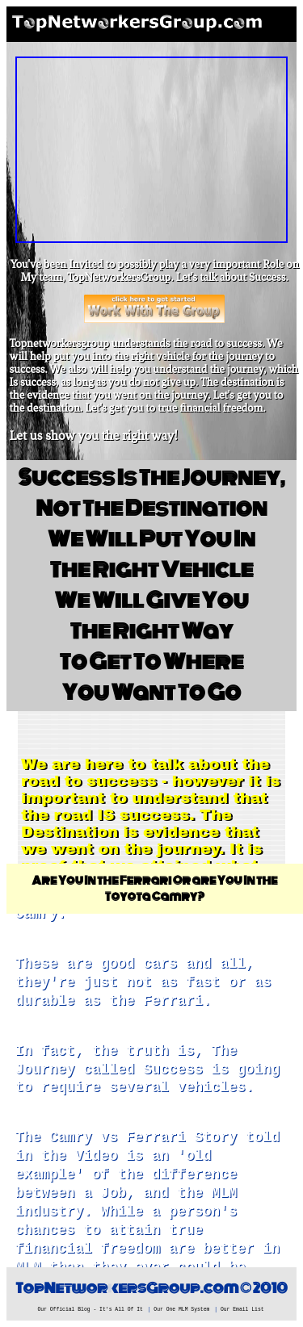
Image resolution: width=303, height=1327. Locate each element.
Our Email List (242, 1309)
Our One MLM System (181, 1309)
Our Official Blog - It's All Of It (89, 1309)
